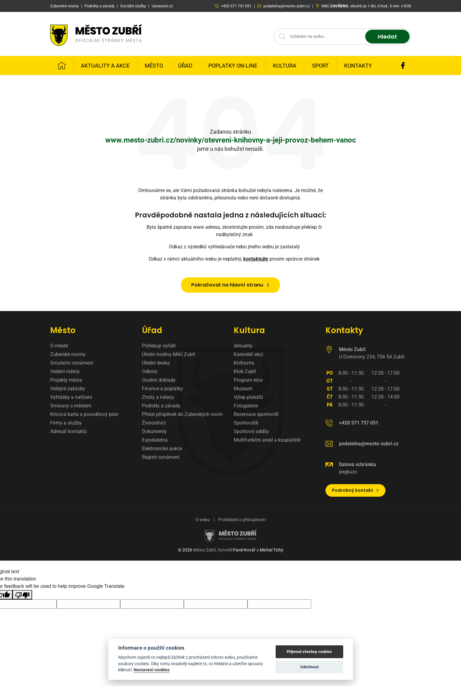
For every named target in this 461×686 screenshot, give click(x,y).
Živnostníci (154, 423)
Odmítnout (309, 667)
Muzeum (243, 388)
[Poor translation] (22, 594)
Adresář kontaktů (68, 431)
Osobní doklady (159, 380)
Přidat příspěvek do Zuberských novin (182, 414)
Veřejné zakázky (67, 388)
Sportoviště (246, 423)
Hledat (387, 36)
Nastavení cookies (151, 669)
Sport (320, 65)
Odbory (150, 371)
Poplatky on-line (232, 65)
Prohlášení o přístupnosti (242, 519)
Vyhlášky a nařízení (71, 397)
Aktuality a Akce (105, 65)
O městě (59, 346)
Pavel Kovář (244, 549)
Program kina (248, 380)
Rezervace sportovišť (256, 414)
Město (154, 65)
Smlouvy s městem (70, 406)
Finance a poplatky (162, 388)
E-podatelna (155, 440)
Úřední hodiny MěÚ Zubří (168, 354)
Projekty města (66, 380)
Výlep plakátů (248, 397)
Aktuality (243, 346)
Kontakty (358, 65)
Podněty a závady (161, 406)
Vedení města (65, 371)
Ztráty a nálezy (158, 397)
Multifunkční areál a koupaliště (267, 440)
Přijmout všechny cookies (309, 651)
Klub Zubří (245, 371)
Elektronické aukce (162, 448)
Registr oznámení (161, 457)
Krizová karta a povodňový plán (84, 414)
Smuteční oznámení (71, 363)
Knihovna (244, 363)
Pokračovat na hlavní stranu (230, 284)
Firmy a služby (66, 423)
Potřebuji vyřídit (159, 346)
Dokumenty (154, 431)
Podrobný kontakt (355, 490)
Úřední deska (156, 363)
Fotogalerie (246, 406)
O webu (202, 519)
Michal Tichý (271, 549)
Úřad (185, 65)
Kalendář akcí (248, 354)
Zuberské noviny (68, 354)
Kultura (284, 65)
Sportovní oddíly (251, 431)
